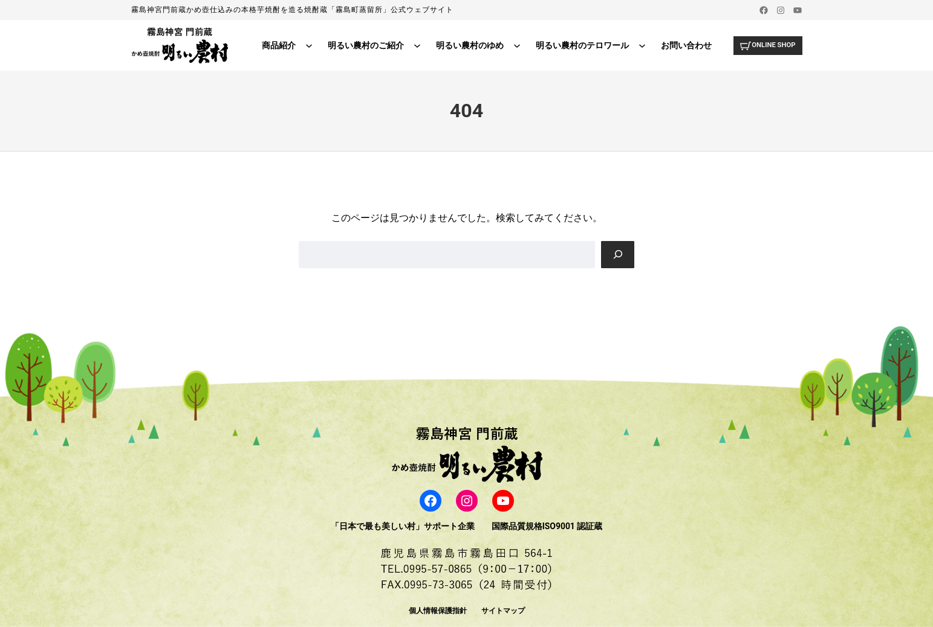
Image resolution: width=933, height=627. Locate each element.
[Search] (617, 254)
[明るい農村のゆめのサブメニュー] (513, 45)
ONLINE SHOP (772, 44)
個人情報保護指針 (438, 610)
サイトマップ (503, 610)
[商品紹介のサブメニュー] (305, 45)
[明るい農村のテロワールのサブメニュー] (638, 45)
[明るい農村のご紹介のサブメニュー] (413, 45)
